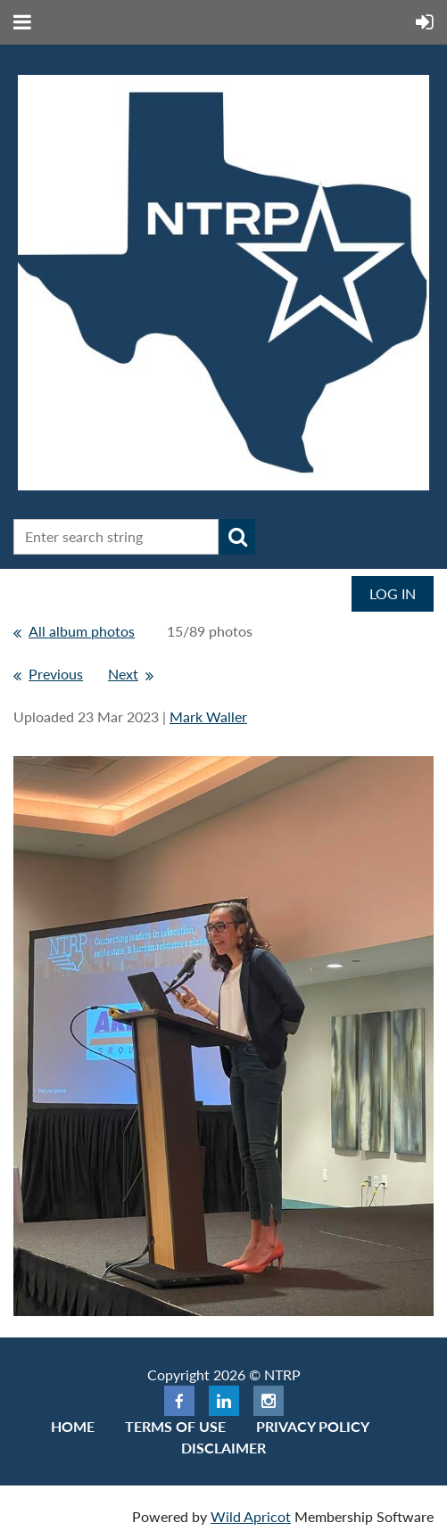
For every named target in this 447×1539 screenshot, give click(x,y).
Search (237, 537)
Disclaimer (223, 1447)
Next (123, 673)
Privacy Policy (312, 1426)
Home (73, 1426)
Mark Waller (208, 716)
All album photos (82, 630)
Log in (392, 593)
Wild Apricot (251, 1516)
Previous (56, 673)
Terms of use (175, 1426)
